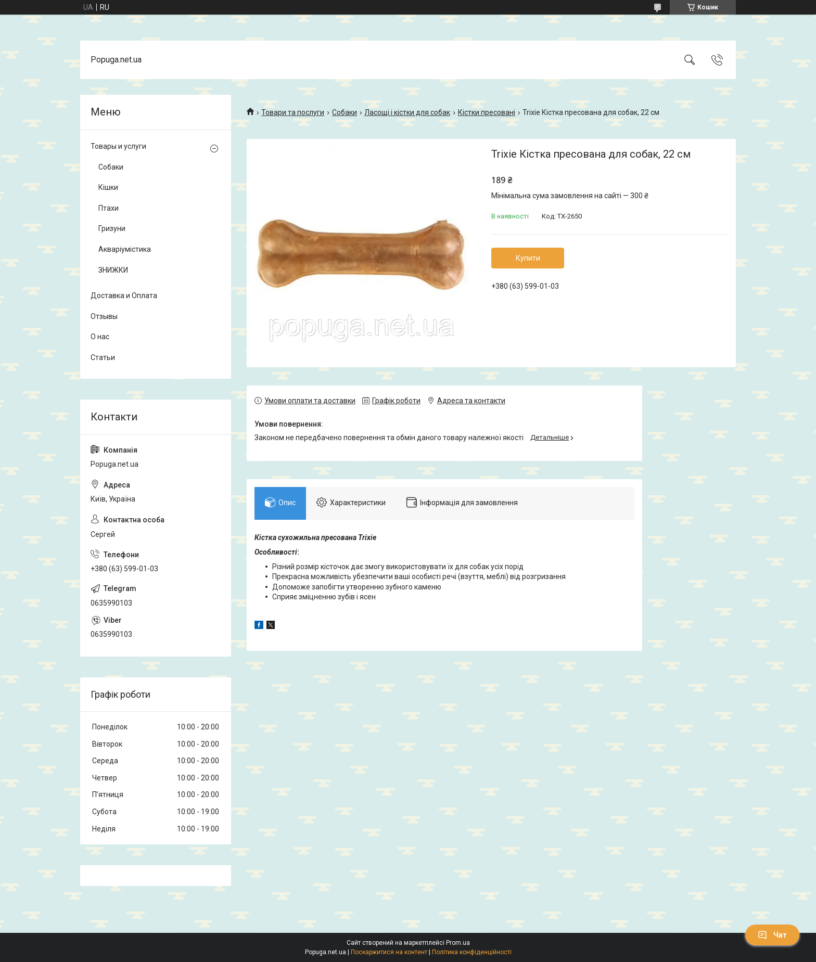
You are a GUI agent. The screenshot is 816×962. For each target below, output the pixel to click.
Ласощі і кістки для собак (407, 112)
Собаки (344, 112)
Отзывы (104, 316)
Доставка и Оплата (124, 295)
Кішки (108, 187)
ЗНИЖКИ (113, 270)
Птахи (108, 208)
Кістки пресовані (486, 112)
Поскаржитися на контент (389, 952)
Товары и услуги (118, 146)
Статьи (103, 357)
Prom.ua (458, 942)
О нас (100, 336)
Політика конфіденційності (472, 952)
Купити (528, 258)
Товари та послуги (292, 112)
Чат (772, 935)
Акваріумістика (124, 249)
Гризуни (111, 228)
